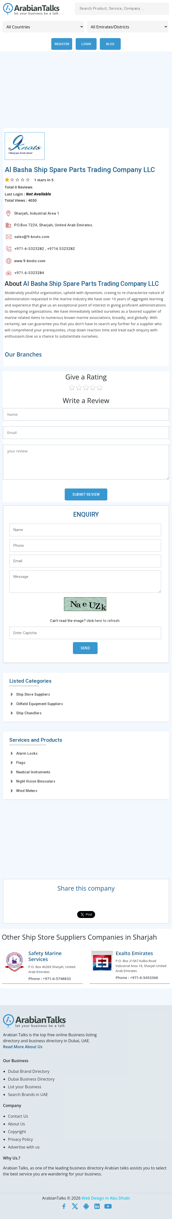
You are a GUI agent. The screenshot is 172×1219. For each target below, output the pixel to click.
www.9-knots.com (29, 261)
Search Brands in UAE (28, 1094)
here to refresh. (107, 620)
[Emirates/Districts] (127, 26)
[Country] (43, 26)
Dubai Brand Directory (29, 1071)
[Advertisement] (86, 93)
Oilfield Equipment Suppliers (39, 704)
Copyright (17, 1131)
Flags (20, 763)
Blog (110, 44)
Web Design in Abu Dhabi (106, 1198)
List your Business (24, 1087)
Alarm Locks (27, 753)
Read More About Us (22, 1046)
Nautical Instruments (33, 772)
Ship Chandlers (29, 713)
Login (86, 44)
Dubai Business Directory (31, 1079)
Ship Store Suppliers (33, 694)
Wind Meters (26, 791)
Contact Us (18, 1116)
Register (62, 44)
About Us (16, 1124)
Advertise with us (24, 1147)
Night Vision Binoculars (35, 781)
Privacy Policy (20, 1139)
